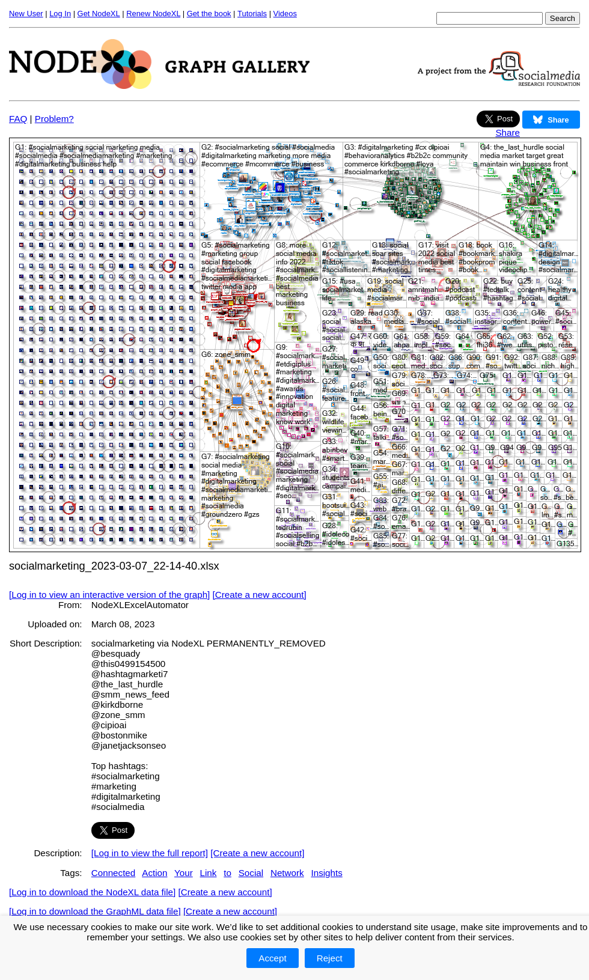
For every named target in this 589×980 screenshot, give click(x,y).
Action (154, 873)
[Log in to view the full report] (149, 853)
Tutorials (252, 13)
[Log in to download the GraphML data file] (95, 911)
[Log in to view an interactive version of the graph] (109, 594)
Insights (326, 873)
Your (183, 873)
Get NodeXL (99, 13)
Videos (285, 13)
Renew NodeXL (153, 13)
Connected (113, 873)
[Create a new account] (260, 594)
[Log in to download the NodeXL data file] (92, 892)
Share (507, 132)
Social (251, 873)
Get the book (209, 13)
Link (208, 873)
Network (287, 873)
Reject (330, 958)
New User (26, 13)
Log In (60, 13)
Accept (272, 958)
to (227, 873)
